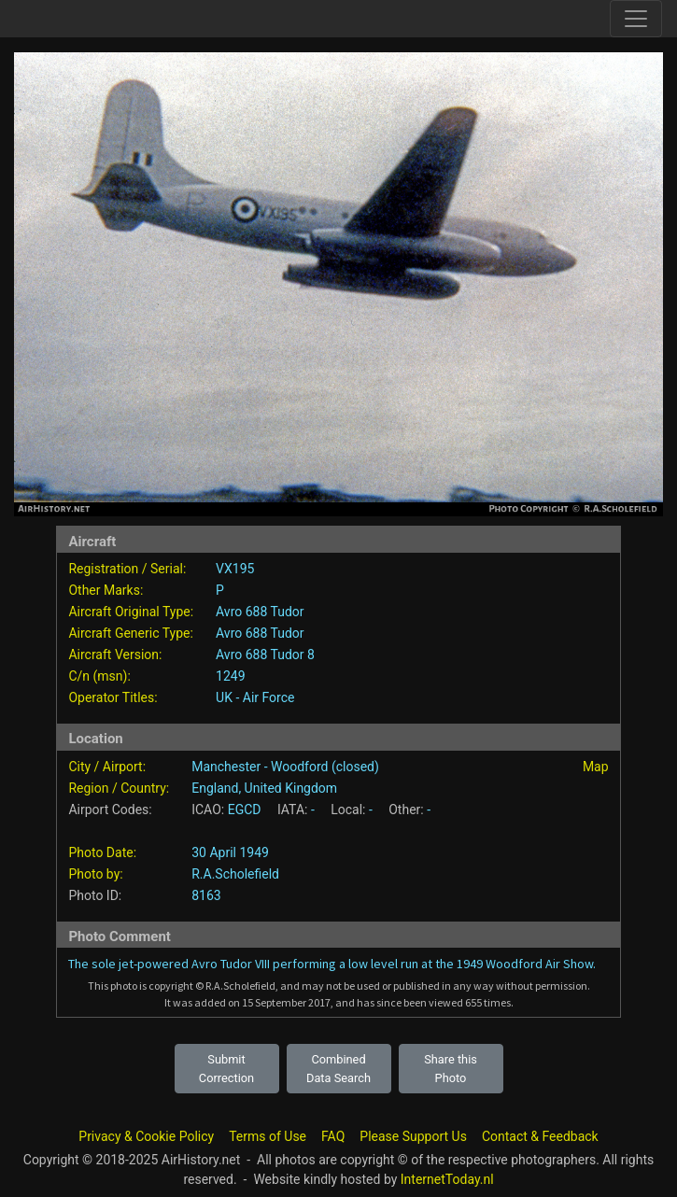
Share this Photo (450, 1068)
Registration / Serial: (127, 568)
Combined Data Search (338, 1068)
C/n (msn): (99, 676)
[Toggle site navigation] (636, 18)
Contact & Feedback (540, 1136)
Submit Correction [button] (226, 1068)
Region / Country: (118, 788)
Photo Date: (102, 852)
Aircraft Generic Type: (130, 633)
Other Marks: (105, 590)
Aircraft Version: (115, 654)
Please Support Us (413, 1136)
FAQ (333, 1136)
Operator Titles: (112, 697)
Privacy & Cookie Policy (146, 1136)
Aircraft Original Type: (130, 611)
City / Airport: (107, 766)
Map (596, 766)
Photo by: (95, 873)
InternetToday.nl (447, 1179)
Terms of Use (267, 1136)
